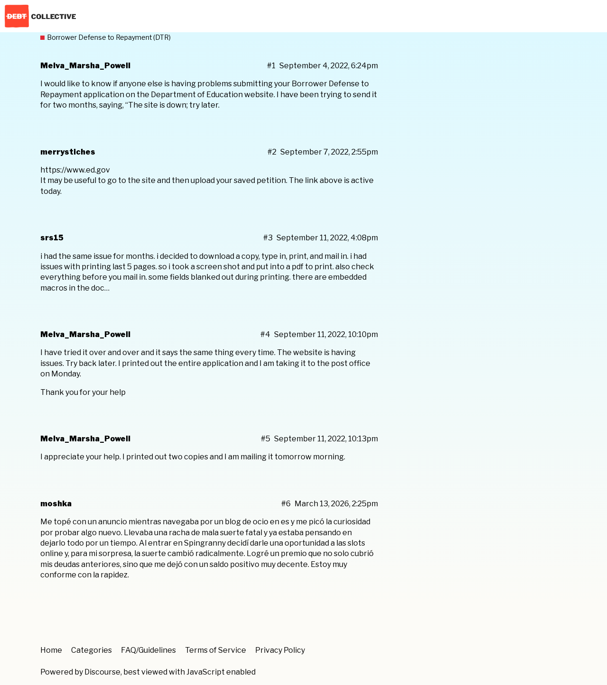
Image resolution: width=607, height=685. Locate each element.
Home (51, 650)
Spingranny (205, 543)
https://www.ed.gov (75, 169)
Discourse (102, 671)
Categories (91, 650)
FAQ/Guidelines (148, 650)
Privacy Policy (280, 650)
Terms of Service (215, 650)
